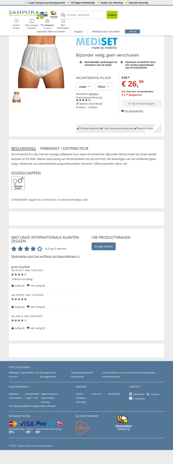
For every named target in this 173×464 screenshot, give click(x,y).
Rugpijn (78, 25)
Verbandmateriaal (110, 390)
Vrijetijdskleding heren (81, 386)
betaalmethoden (20, 430)
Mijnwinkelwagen (155, 17)
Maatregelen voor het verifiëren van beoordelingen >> (45, 270)
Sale (85, 213)
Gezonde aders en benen (51, 25)
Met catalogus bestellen (124, 17)
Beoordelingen (48, 419)
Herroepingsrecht (17, 419)
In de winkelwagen (141, 117)
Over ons (96, 407)
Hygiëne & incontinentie (42, 213)
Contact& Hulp (108, 17)
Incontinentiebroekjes (69, 213)
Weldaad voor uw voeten (106, 25)
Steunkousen (77, 390)
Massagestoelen (47, 390)
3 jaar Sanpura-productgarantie (47, 2)
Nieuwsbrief (113, 407)
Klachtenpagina (32, 419)
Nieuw (133, 25)
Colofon (79, 407)
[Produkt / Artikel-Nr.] (72, 17)
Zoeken (95, 17)
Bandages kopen (48, 386)
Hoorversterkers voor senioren (116, 386)
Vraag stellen (103, 260)
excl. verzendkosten (142, 105)
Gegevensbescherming (52, 407)
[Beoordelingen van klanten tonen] (83, 114)
